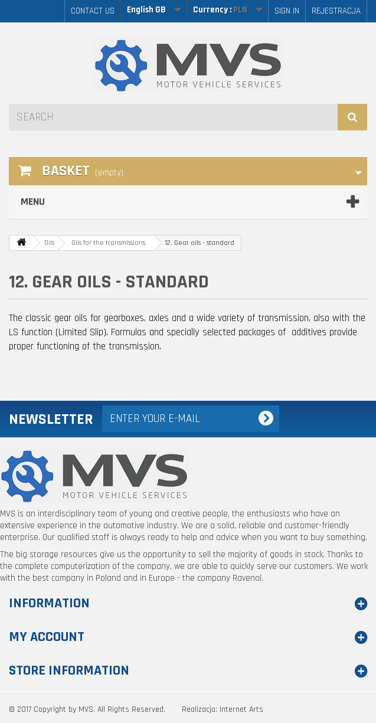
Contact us (93, 11)
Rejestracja (336, 11)
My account (46, 637)
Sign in (286, 11)
